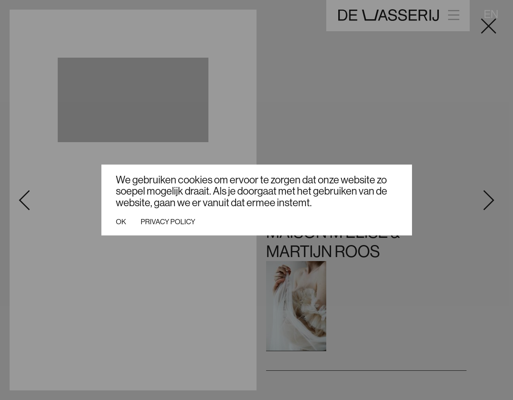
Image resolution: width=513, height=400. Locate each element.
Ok (121, 222)
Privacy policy (168, 222)
